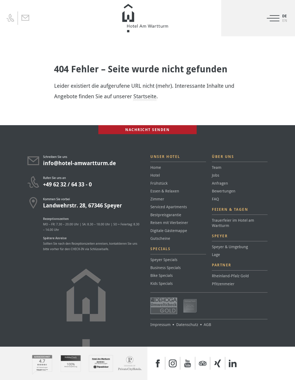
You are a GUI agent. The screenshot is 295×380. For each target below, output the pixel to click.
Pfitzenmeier (223, 283)
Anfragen (220, 183)
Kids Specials (161, 283)
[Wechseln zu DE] (284, 16)
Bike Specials (161, 275)
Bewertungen (223, 191)
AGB (207, 324)
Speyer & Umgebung (230, 246)
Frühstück (159, 183)
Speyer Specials (163, 259)
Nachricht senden (147, 129)
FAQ (215, 199)
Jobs (215, 175)
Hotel (155, 175)
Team (216, 167)
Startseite (144, 96)
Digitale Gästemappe (168, 230)
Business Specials (165, 267)
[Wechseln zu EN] (284, 20)
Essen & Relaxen (164, 191)
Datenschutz (187, 324)
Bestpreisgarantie (165, 214)
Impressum (160, 324)
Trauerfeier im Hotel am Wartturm (233, 223)
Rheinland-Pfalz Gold (230, 275)
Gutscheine (160, 238)
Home (155, 167)
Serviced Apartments (168, 206)
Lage (216, 254)
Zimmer (157, 199)
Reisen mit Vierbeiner (169, 222)
